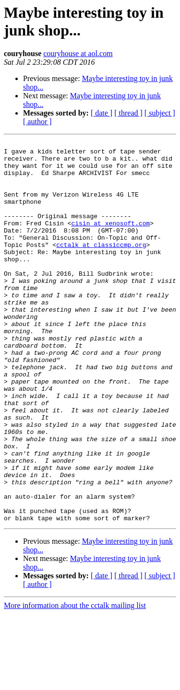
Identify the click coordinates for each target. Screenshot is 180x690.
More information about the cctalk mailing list (75, 682)
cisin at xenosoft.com (110, 240)
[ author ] (37, 121)
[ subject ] (159, 113)
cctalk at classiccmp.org (101, 266)
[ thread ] (128, 113)
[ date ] (101, 113)
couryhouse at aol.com (77, 53)
